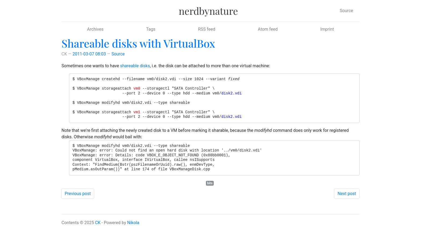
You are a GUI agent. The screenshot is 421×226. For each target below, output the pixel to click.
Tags (150, 29)
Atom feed (268, 29)
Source (346, 10)
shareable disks (135, 65)
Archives (95, 29)
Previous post (78, 193)
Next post (346, 193)
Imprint (327, 29)
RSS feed (206, 29)
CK (97, 222)
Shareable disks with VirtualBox (138, 43)
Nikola (133, 222)
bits (209, 183)
